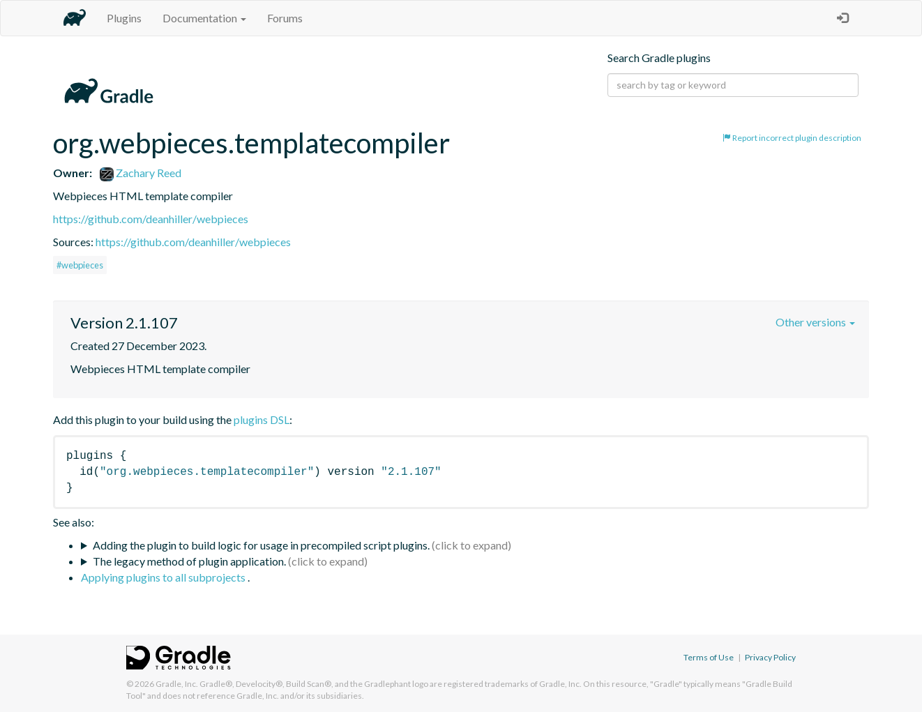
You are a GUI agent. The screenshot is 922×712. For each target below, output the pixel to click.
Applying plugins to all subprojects (164, 577)
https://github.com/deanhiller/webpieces (150, 218)
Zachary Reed (140, 172)
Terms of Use (708, 657)
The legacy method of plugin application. (189, 561)
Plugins (124, 17)
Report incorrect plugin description (792, 137)
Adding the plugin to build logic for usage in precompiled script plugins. (261, 545)
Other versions (815, 321)
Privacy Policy (770, 657)
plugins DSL (261, 419)
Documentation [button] (204, 17)
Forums (285, 17)
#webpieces (79, 265)
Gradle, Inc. (177, 684)
